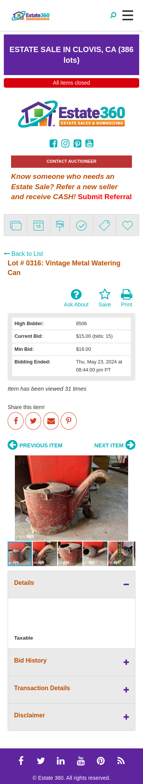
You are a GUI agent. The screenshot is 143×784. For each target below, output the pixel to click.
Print (126, 298)
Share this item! (26, 407)
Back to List (23, 253)
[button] (14, 498)
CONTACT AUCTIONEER (71, 161)
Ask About (76, 298)
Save (104, 298)
